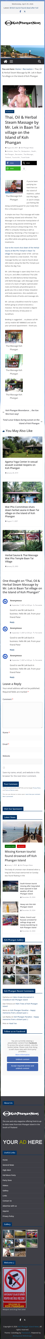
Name (6, 732)
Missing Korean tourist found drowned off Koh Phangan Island (21, 855)
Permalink (37, 605)
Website (6, 756)
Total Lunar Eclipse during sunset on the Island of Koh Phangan (22, 422)
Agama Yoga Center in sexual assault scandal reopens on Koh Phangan (21, 465)
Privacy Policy (37, 788)
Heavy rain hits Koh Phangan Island (28, 905)
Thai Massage (28, 154)
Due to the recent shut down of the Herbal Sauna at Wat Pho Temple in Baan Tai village (22, 250)
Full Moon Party (9, 1175)
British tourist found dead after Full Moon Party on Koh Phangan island (24, 9)
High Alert (21, 846)
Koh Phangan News (27, 148)
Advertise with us (10, 1206)
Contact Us (7, 1201)
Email (6, 744)
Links (5, 1196)
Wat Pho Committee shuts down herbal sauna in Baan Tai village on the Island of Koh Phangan (22, 511)
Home (5, 1160)
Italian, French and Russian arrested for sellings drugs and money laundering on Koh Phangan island (28, 922)
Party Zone (7, 1180)
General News (10, 846)
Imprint (6, 1211)
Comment (8, 699)
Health (33, 151)
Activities (10, 151)
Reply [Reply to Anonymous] (12, 622)
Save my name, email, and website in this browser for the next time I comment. (21, 774)
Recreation (9, 111)
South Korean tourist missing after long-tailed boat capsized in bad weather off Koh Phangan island (30, 888)
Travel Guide (25, 157)
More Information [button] (22, 1055)
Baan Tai (17, 151)
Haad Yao (13, 1023)
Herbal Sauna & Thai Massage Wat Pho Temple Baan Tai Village (21, 558)
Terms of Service (10, 790)
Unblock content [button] (22, 1059)
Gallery (5, 1190)
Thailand (8, 157)
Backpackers (25, 151)
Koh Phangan (9, 154)
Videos (5, 1185)
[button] (13, 163)
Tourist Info (16, 157)
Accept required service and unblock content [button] (22, 1067)
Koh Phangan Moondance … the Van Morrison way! (21, 412)
